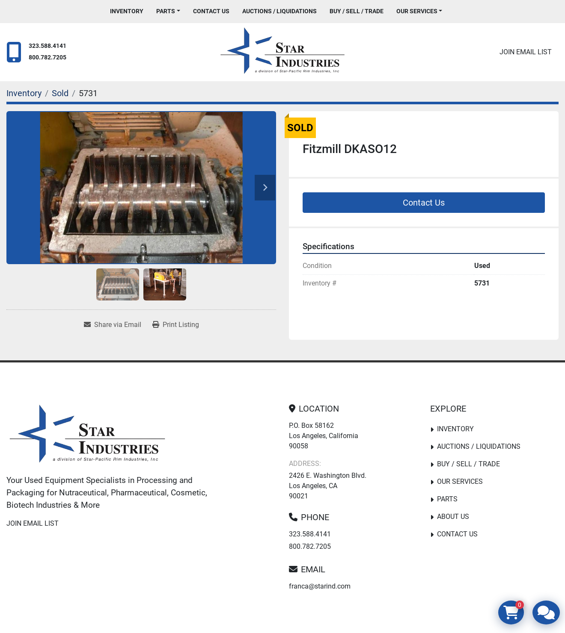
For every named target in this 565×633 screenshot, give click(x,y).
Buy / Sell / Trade (357, 11)
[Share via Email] (112, 325)
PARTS (165, 11)
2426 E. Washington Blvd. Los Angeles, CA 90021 (327, 485)
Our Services (416, 11)
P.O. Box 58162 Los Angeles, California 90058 (323, 435)
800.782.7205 (47, 57)
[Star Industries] (87, 435)
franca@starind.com (320, 586)
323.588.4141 (47, 46)
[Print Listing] (176, 325)
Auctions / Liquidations (279, 11)
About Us (453, 516)
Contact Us (211, 11)
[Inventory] (24, 93)
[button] (168, 11)
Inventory (126, 11)
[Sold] (60, 93)
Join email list (526, 52)
